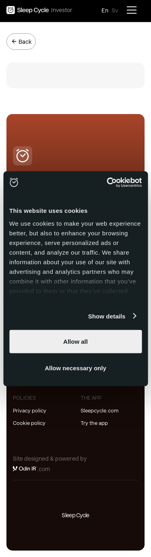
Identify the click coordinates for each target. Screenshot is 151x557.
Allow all (75, 341)
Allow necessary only (75, 367)
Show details (107, 315)
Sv (115, 10)
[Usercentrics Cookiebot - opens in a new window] (107, 182)
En (104, 10)
